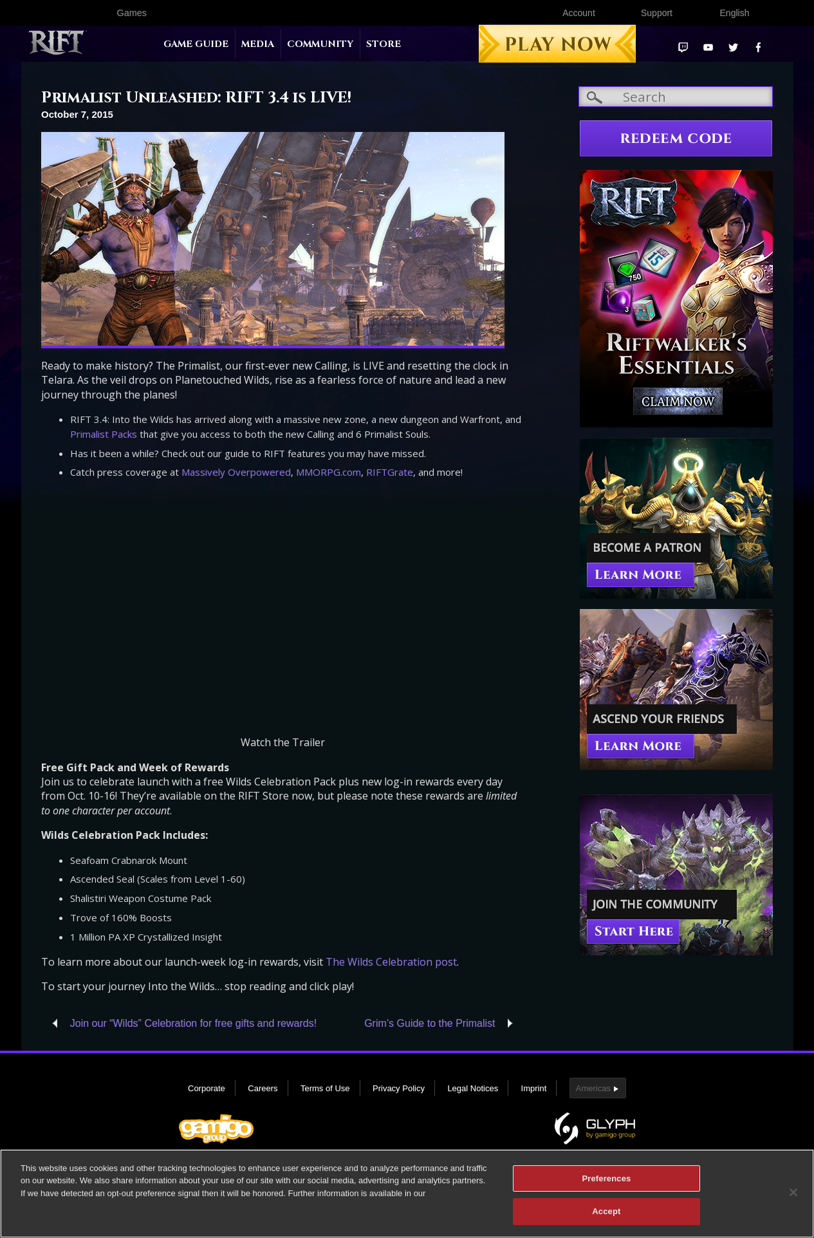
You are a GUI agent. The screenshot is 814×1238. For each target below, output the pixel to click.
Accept (606, 1211)
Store (383, 44)
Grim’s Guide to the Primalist (429, 1023)
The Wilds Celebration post (391, 962)
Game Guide (195, 44)
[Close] (793, 1192)
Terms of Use (325, 1088)
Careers (262, 1088)
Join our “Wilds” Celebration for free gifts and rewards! (193, 1023)
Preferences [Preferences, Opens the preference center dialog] (606, 1178)
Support (656, 13)
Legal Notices (472, 1088)
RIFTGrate (389, 471)
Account (578, 13)
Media (257, 44)
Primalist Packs (103, 433)
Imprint (534, 1088)
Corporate (206, 1088)
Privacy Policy (399, 1088)
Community (320, 44)
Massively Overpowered (236, 471)
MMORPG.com (328, 471)
